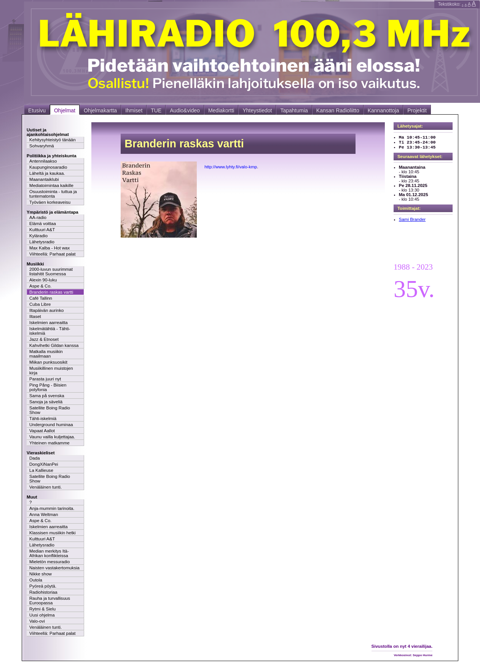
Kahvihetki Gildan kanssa (53, 345)
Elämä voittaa (42, 223)
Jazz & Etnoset (44, 339)
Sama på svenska (46, 395)
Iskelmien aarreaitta (48, 322)
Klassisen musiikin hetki (52, 532)
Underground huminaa (51, 424)
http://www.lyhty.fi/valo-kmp (230, 167)
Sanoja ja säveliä (45, 401)
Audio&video (185, 110)
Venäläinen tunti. (45, 487)
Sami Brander (412, 219)
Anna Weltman (43, 514)
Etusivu (37, 110)
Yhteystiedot (257, 110)
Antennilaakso (43, 161)
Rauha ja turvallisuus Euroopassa (49, 600)
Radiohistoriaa (43, 592)
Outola (35, 580)
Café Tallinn (40, 298)
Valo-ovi (37, 621)
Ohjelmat (64, 110)
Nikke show (40, 574)
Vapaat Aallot (42, 430)
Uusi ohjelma (42, 615)
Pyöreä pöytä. (42, 586)
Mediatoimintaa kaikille (51, 185)
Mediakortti (221, 110)
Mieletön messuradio (49, 561)
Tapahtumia (294, 110)
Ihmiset (133, 110)
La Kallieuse (41, 470)
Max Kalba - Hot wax (49, 248)
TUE (156, 110)
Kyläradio (38, 235)
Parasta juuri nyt (45, 379)
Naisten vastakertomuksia (54, 568)
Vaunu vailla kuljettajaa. (52, 437)
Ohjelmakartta (100, 110)
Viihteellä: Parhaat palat (52, 254)
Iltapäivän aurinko (46, 310)
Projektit (417, 110)
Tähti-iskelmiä (42, 418)
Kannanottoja (383, 110)
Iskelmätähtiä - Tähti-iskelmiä (49, 331)
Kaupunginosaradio (48, 167)
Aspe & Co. (40, 286)
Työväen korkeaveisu (49, 202)
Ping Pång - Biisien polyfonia (47, 387)
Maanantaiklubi (44, 179)
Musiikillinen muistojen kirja (51, 370)
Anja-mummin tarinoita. (51, 508)
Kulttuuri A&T (42, 229)
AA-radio (37, 217)
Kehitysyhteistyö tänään (52, 139)
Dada (34, 458)
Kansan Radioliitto (337, 110)
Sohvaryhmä (41, 146)
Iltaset (35, 316)
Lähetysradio (41, 242)
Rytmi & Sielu (42, 609)
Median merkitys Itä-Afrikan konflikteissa (49, 553)
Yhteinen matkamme (49, 443)
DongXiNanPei (43, 464)
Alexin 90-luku (43, 280)
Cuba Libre (40, 304)
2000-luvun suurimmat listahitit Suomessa (51, 271)
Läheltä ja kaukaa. (47, 173)
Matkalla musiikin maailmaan (46, 353)
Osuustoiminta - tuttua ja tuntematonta (53, 193)
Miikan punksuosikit (48, 362)
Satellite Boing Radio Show (49, 410)
